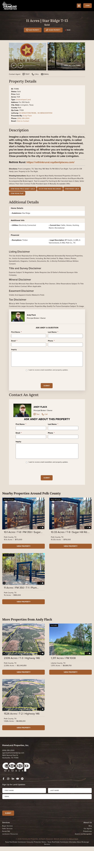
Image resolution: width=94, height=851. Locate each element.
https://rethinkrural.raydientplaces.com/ (51, 162)
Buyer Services (7, 833)
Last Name (53, 332)
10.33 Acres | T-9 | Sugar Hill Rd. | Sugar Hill (70, 538)
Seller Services (7, 836)
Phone (51, 341)
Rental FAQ (6, 839)
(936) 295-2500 (23, 118)
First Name (16, 332)
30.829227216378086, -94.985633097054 (35, 113)
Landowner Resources (10, 841)
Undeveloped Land (23, 99)
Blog (90, 833)
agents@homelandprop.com (13, 759)
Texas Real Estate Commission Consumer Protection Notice (25, 849)
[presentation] (28, 379)
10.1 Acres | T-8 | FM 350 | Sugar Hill (22, 538)
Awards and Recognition (83, 841)
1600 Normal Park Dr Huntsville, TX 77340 (10, 762)
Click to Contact (23, 121)
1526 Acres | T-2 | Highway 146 (22, 720)
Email (14, 341)
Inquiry (14, 349)
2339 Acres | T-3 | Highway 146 (22, 664)
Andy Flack (27, 115)
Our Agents (88, 836)
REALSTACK (73, 846)
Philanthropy (87, 839)
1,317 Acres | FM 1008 (63, 664)
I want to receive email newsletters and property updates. (48, 372)
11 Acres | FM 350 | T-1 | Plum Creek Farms (20, 594)
